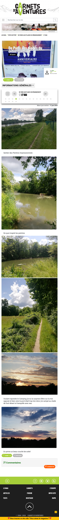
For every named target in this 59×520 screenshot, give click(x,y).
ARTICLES (6, 493)
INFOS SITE (52, 493)
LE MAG (5, 488)
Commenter (49, 467)
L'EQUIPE (53, 488)
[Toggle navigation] (3, 20)
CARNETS (29, 488)
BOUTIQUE (29, 498)
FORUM (29, 493)
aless (53, 70)
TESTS (5, 498)
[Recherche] (29, 20)
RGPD (54, 498)
